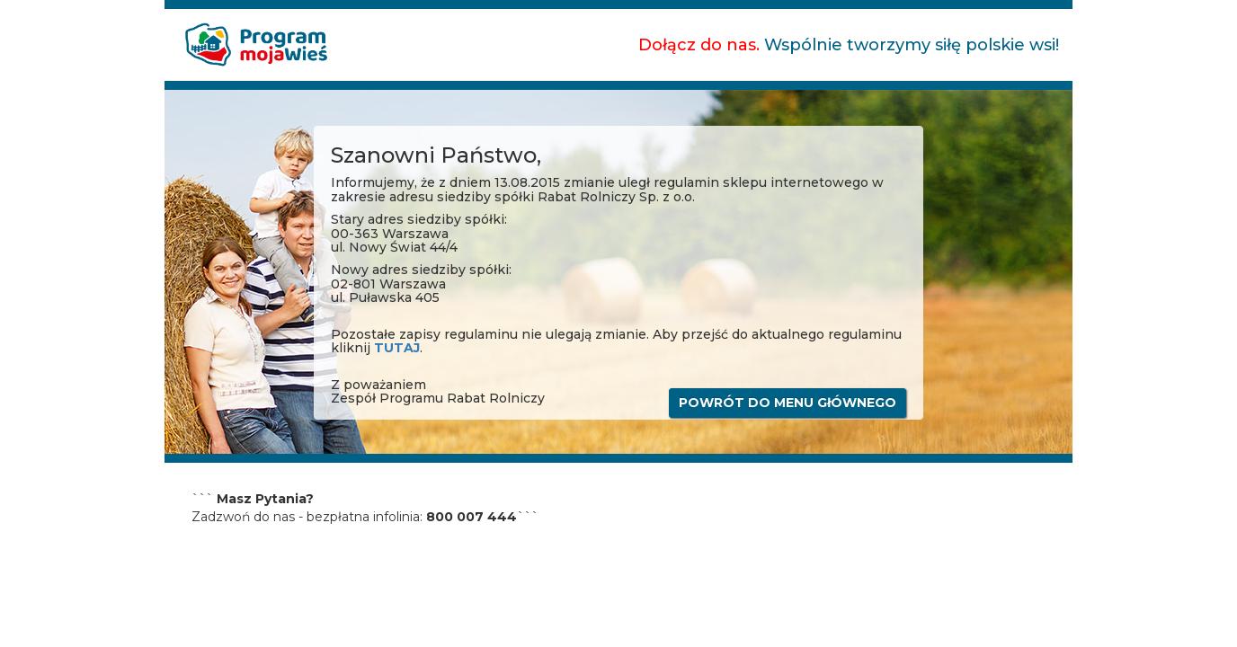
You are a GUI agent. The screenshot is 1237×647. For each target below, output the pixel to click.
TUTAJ (397, 348)
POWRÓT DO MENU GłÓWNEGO (787, 402)
